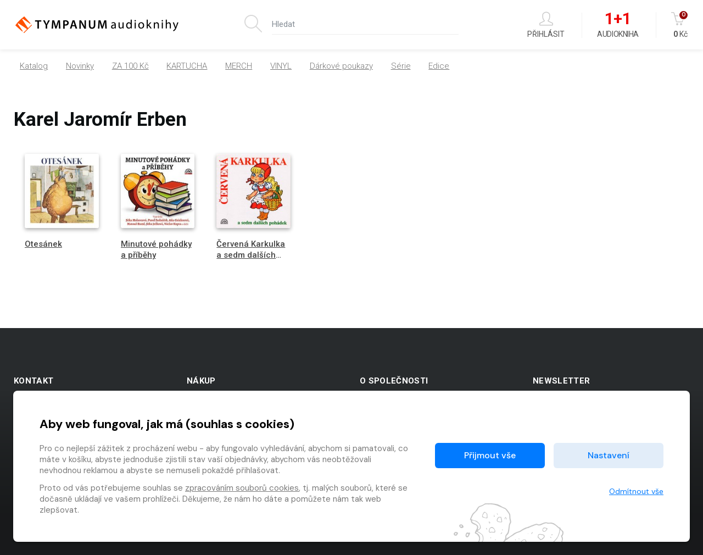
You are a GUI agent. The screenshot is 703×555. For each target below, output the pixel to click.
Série (401, 66)
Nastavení (608, 455)
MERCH (238, 66)
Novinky (80, 66)
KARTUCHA (186, 66)
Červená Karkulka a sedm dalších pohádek (250, 254)
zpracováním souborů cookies (242, 487)
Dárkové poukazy (341, 66)
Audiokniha (617, 25)
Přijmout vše (490, 455)
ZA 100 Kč (130, 66)
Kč (680, 25)
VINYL (281, 66)
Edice (438, 66)
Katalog (34, 66)
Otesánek (43, 244)
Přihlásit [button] (546, 25)
